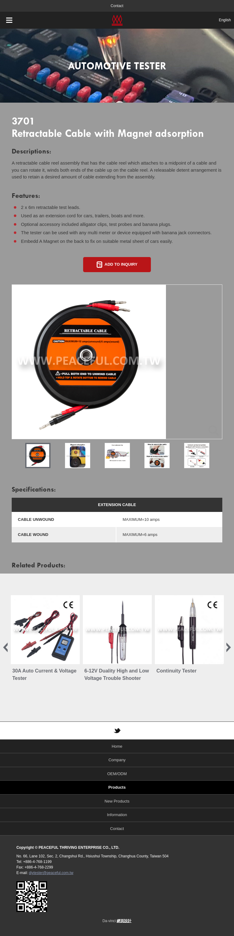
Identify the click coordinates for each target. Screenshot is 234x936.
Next (228, 647)
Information (117, 814)
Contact (117, 6)
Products (117, 787)
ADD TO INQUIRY (121, 264)
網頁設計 (124, 921)
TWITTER (117, 730)
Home (117, 746)
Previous (5, 647)
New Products (117, 801)
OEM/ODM (117, 773)
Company (117, 760)
